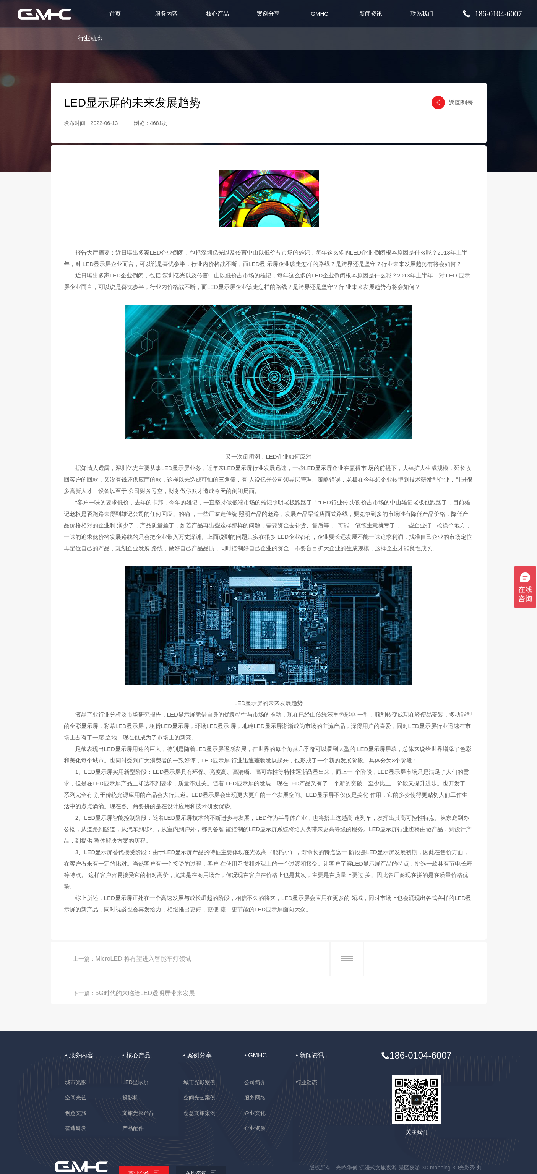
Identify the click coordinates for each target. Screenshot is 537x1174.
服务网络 (255, 1070)
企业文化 (255, 1085)
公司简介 (255, 1055)
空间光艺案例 (199, 1070)
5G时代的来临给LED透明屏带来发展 (377, 958)
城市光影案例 (199, 1055)
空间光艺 (75, 1070)
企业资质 (255, 1101)
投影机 (130, 1070)
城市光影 (75, 1055)
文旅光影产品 (138, 1085)
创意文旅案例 (199, 1085)
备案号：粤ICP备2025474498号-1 (268, 1168)
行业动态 (90, 38)
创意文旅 (75, 1085)
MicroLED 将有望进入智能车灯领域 (145, 958)
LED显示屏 (135, 1055)
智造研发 (75, 1101)
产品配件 (133, 1101)
